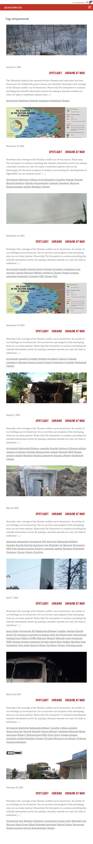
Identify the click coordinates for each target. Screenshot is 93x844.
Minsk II (51, 638)
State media (24, 645)
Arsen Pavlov (12, 631)
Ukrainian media (74, 645)
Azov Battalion (26, 821)
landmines (44, 100)
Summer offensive (62, 455)
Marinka (22, 362)
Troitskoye (11, 552)
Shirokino (36, 186)
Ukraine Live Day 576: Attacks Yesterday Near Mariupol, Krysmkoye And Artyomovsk (39, 229)
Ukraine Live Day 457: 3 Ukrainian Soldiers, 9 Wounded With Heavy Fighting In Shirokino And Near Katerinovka (42, 502)
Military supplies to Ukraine (48, 272)
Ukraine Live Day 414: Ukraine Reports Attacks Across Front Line (44, 593)
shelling (27, 186)
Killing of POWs (29, 638)
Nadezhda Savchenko (46, 824)
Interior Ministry (49, 731)
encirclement (50, 821)
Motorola (60, 638)
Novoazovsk (78, 824)
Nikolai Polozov (64, 824)
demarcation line (14, 731)
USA (55, 276)
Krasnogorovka (41, 183)
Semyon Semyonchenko (34, 828)
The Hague (51, 645)
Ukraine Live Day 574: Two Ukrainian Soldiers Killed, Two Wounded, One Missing (40, 319)
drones (39, 269)
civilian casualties (68, 727)
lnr (61, 545)
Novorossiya (79, 545)
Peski (14, 548)
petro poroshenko (74, 638)
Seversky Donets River (51, 641)
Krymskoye (58, 269)
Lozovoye (63, 358)
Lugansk (53, 183)
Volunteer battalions (16, 742)
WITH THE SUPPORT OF (78, 3)
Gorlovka (34, 100)
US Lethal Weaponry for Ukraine (60, 738)
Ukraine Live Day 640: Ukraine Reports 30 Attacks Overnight (42, 141)
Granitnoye (38, 545)
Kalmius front (42, 452)
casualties (23, 358)
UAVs (41, 276)
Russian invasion (14, 186)
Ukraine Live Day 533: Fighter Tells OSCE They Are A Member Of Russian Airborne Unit (44, 409)
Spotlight (55, 73)
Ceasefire (23, 269)
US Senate (81, 738)
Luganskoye (63, 183)
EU (15, 634)
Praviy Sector (54, 735)
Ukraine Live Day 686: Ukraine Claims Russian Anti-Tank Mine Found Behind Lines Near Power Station (43, 61)
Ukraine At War (75, 73)
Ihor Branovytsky (64, 634)
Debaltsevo (24, 100)
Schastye (48, 362)
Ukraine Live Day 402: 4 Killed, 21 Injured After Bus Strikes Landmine (41, 688)
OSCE (70, 452)
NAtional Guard (34, 735)
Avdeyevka (24, 179)
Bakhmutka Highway (29, 448)
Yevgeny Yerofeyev (34, 552)
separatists (11, 276)
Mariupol (74, 183)
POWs (9, 641)
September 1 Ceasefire (27, 276)
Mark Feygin (22, 824)
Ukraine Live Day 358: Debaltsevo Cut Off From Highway (40, 783)
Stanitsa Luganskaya (43, 455)
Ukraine (65, 100)
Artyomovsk (12, 100)
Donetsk (70, 179)
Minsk (32, 824)
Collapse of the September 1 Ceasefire (47, 179)
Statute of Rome (38, 645)
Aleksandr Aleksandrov (17, 541)
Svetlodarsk (55, 100)
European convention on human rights (36, 634)
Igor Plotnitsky (52, 545)
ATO (44, 541)
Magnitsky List (79, 821)
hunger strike (64, 821)
